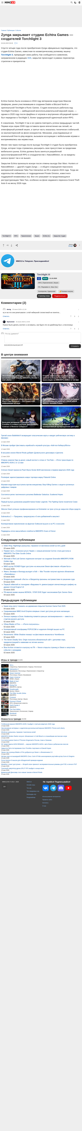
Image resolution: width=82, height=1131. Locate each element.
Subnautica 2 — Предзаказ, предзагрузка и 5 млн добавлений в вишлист (30, 516)
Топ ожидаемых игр (33, 791)
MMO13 (29, 782)
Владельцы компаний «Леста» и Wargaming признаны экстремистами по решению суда (39, 579)
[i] (6, 345)
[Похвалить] (3, 245)
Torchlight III (6, 236)
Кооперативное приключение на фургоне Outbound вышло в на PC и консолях (32, 524)
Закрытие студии (59, 236)
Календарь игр (31, 794)
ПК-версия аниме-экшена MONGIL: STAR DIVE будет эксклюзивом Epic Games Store (38, 592)
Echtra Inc (46, 236)
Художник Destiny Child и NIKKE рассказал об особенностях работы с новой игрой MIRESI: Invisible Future (61, 401)
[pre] (19, 345)
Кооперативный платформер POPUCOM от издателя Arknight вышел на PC (34, 629)
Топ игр (29, 788)
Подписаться (60, 296)
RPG (16, 236)
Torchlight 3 (7, 55)
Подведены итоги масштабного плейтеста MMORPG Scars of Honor (28, 531)
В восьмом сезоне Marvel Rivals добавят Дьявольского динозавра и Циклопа (32, 453)
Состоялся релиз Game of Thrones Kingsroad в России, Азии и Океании (26, 740)
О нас (44, 806)
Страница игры (44, 296)
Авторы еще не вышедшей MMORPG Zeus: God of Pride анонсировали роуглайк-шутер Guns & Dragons (37, 756)
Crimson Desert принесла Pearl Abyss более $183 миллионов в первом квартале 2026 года (37, 470)
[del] (9, 345)
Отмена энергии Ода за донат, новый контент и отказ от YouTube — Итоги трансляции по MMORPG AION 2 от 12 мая (61, 378)
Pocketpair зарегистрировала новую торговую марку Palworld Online (28, 477)
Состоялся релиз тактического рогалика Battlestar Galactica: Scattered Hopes (32, 494)
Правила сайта (47, 799)
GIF (22, 345)
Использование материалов (51, 796)
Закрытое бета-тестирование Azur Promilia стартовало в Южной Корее (26, 748)
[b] (5, 345)
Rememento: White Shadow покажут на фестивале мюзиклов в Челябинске (34, 634)
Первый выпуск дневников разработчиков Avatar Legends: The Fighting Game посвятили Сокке (39, 502)
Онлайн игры (31, 785)
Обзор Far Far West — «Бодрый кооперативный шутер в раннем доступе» (61, 425)
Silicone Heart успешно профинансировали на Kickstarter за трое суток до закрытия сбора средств (40, 509)
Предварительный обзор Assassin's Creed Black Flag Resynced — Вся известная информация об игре (20, 401)
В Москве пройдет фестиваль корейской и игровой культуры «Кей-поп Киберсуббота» (35, 445)
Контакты (45, 803)
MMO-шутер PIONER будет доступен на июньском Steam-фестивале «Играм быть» (37, 566)
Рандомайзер (31, 797)
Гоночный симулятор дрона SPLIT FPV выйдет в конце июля (22, 768)
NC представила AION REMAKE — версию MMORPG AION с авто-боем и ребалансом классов (34, 744)
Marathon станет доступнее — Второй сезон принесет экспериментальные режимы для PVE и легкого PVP (39, 764)
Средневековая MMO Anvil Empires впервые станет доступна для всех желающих (37, 611)
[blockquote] (13, 345)
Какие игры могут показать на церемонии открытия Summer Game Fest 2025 (34, 606)
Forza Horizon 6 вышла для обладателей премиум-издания (22, 760)
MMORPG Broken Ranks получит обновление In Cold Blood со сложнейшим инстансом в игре (34, 736)
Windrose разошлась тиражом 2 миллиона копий (18, 732)
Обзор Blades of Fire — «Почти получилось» (21, 624)
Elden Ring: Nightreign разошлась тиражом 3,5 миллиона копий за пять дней (34, 546)
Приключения (26, 236)
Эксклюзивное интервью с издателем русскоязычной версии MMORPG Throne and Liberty (19, 378)
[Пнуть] (11, 245)
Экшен (37, 236)
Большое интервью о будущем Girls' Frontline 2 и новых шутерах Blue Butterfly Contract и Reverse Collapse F (20, 424)
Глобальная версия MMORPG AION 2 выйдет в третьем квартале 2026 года (28, 724)
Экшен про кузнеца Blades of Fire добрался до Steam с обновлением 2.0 (26, 752)
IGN (29, 58)
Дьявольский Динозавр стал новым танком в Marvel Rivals (21, 772)
